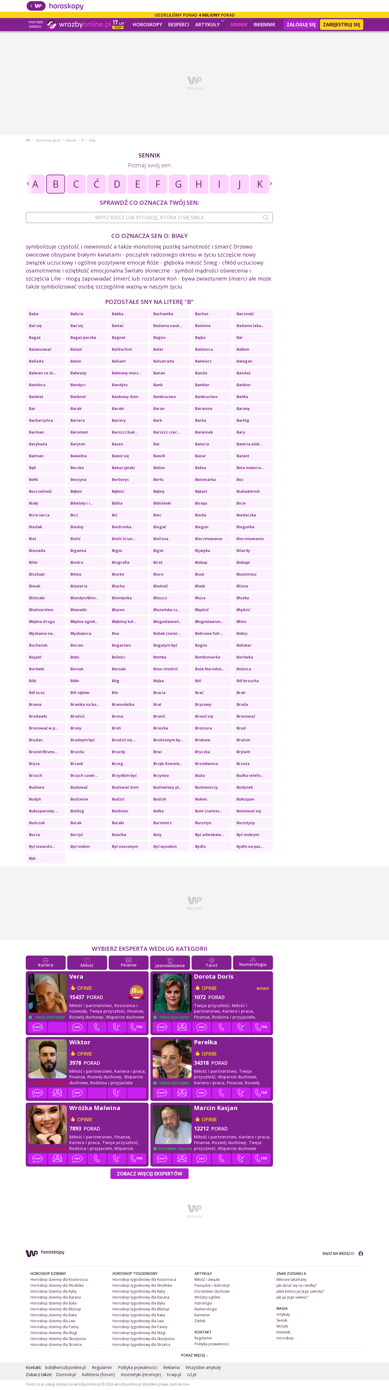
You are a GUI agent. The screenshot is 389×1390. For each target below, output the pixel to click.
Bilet (33, 563)
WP (28, 141)
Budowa (36, 788)
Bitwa (75, 575)
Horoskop (285, 1338)
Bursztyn (203, 823)
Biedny (76, 527)
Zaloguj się (301, 24)
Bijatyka (202, 551)
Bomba (159, 658)
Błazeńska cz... (166, 610)
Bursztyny (246, 823)
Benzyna (78, 480)
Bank (158, 385)
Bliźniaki (37, 598)
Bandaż (243, 373)
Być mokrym (248, 835)
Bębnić (118, 492)
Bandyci (78, 385)
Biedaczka (246, 515)
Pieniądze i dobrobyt (212, 1286)
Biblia (117, 504)
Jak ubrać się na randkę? (297, 1286)
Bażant (243, 456)
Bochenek (38, 646)
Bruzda (77, 752)
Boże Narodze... (209, 669)
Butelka (119, 835)
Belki (33, 480)
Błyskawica (80, 634)
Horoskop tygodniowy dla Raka (138, 1315)
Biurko (118, 575)
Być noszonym (125, 847)
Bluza (200, 598)
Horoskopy (147, 24)
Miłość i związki (207, 1280)
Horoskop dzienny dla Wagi (53, 1333)
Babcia (76, 314)
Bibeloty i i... (81, 504)
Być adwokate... (209, 835)
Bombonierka (207, 658)
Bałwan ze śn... (42, 373)
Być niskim (80, 847)
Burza (34, 835)
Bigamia (78, 551)
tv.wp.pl (174, 1375)
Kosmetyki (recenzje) (141, 1375)
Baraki (118, 409)
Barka (200, 421)
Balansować (40, 350)
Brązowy (203, 705)
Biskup (201, 563)
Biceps (201, 504)
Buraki (118, 823)
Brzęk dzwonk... (167, 764)
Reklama (171, 1368)
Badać (117, 326)
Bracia (159, 693)
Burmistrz (162, 823)
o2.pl (191, 1375)
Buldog (77, 811)
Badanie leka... (250, 326)
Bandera (37, 385)
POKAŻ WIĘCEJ (194, 1356)
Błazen (118, 610)
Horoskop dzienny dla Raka (53, 1315)
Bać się (35, 326)
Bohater (244, 646)
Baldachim (122, 350)
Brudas (35, 740)
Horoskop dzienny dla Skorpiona (58, 1339)
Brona (117, 717)
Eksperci (178, 24)
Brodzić (77, 717)
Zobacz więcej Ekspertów (149, 1174)
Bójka (158, 681)
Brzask (76, 764)
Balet (158, 350)
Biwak (34, 586)
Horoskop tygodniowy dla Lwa (138, 1321)
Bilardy (243, 551)
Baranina (203, 409)
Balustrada (163, 362)
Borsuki (119, 669)
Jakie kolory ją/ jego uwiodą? (300, 1292)
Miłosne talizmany (291, 1280)
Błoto (241, 622)
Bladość (160, 586)
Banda (201, 373)
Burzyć (76, 835)
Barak (75, 409)
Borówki (36, 669)
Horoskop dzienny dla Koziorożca (59, 1280)
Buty (157, 835)
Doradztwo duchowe (212, 1292)
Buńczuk (37, 823)
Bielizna (160, 539)
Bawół (159, 456)
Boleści (118, 658)
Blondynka (122, 598)
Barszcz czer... (166, 433)
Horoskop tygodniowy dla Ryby (138, 1292)
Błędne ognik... (84, 622)
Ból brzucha (248, 681)
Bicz (74, 515)
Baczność (245, 314)
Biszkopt (37, 575)
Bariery (119, 421)
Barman (36, 433)
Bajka (200, 338)
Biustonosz (247, 575)
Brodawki (38, 717)
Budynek (245, 788)
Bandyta (120, 385)
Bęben (76, 492)
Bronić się (204, 717)
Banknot (78, 397)
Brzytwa (161, 776)
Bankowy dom (125, 397)
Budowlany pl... (167, 788)
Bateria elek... (249, 444)
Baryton (77, 444)
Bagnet (119, 338)
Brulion (243, 740)
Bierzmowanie (208, 539)
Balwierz (203, 362)
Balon (75, 362)
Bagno (159, 338)
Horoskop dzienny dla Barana (55, 1298)
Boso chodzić (165, 669)
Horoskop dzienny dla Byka (53, 1304)
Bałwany (78, 373)
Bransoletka (123, 705)
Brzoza (243, 764)
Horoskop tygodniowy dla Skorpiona (143, 1339)
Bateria (202, 444)
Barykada (38, 444)
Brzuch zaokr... (84, 776)
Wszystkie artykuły (203, 1368)
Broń (116, 729)
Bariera (77, 421)
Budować (79, 788)
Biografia (120, 563)
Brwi (157, 752)
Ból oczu (37, 693)
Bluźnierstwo (41, 610)
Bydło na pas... (250, 847)
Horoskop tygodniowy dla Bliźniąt (140, 1309)
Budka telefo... (250, 776)
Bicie (241, 504)
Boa (115, 634)
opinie (84, 989)
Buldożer (120, 811)
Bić (114, 515)
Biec (157, 515)
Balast (76, 350)
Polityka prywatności (211, 1344)
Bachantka (163, 314)
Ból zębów (79, 693)
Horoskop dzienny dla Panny (54, 1327)
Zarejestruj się (341, 24)
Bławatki (78, 610)
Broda (242, 705)
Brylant (243, 752)
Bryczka (202, 752)
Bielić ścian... (123, 539)
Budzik (159, 800)
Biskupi (243, 563)
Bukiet (201, 800)
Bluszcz (160, 598)
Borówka (245, 658)
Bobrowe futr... (209, 634)
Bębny (159, 492)
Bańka (242, 397)
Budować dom (125, 788)
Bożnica (244, 669)
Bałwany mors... (126, 373)
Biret (158, 563)
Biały (33, 504)
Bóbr (74, 681)
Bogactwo (121, 646)
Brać (199, 693)
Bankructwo (164, 397)
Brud (241, 729)
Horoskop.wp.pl (48, 141)
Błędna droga (42, 622)
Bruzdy (118, 752)
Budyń (35, 800)
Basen (117, 444)
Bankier (202, 385)
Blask (200, 586)
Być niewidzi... (42, 847)
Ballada (36, 362)
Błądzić (202, 610)
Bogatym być (165, 646)
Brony (75, 729)
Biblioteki (162, 504)
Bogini (201, 646)
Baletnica (204, 350)
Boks (74, 658)
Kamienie (202, 1315)
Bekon (159, 468)
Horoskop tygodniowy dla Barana (140, 1298)
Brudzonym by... (168, 740)
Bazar (200, 456)
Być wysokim (165, 847)
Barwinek (204, 433)
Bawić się (120, 456)
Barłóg (243, 421)
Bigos (117, 551)
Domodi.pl (66, 1375)
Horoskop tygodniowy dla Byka (138, 1304)
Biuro (158, 575)
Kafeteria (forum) (98, 1375)
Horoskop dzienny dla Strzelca (56, 1345)
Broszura (203, 729)
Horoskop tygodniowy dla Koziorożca (144, 1280)
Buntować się (249, 811)
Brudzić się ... (124, 740)
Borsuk (76, 669)
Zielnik (199, 1321)
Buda (200, 776)
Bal (239, 338)
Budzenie (79, 800)
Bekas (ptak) (123, 468)
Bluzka (243, 598)
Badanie (203, 326)
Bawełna (78, 456)
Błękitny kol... (124, 622)
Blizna (242, 586)
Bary (241, 433)
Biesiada (37, 551)
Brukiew (202, 740)
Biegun (201, 527)
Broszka (160, 729)
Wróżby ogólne (207, 1298)
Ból (198, 681)
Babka (117, 314)
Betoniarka (205, 480)
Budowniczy (206, 788)
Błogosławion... (209, 622)
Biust (199, 575)
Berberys (120, 480)
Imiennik (264, 24)
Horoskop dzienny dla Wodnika (56, 1286)
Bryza (34, 764)
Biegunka (245, 527)
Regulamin (203, 1338)
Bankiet (36, 397)
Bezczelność (40, 492)
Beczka (77, 468)
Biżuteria (78, 586)
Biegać (159, 527)
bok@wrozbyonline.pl (65, 1368)
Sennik (238, 24)
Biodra (76, 563)
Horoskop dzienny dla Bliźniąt (55, 1309)
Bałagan (244, 362)
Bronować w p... (43, 729)
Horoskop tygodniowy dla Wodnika (142, 1286)
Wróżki (282, 1327)
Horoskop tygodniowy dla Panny (139, 1327)
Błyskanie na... (42, 634)
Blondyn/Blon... (84, 598)
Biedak (35, 527)
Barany (243, 409)
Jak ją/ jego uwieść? (292, 1298)
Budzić (118, 800)
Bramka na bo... (84, 705)
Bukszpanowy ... (43, 811)
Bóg (115, 681)
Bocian (76, 646)
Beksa (200, 468)
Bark (157, 421)
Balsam (119, 362)
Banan (159, 373)
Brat (157, 705)
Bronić (159, 717)
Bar (32, 409)
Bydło (200, 847)
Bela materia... (250, 468)
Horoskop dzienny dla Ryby (53, 1292)
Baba (33, 314)
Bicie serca (39, 515)
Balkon (243, 350)
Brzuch (35, 776)
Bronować (246, 717)
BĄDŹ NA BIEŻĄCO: (343, 1254)
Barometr (79, 433)
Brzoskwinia (206, 764)
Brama (35, 705)
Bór (115, 693)
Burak (75, 823)
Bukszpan (245, 800)
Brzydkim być (124, 776)
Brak (241, 693)
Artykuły (209, 24)
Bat (156, 444)
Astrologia (203, 1304)
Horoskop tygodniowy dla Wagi (138, 1333)
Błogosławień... (167, 622)
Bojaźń (35, 658)
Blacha (118, 586)
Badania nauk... (167, 326)
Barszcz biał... (124, 433)
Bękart (201, 492)
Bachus (201, 314)
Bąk (32, 468)
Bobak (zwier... (167, 634)
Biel (32, 539)
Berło (158, 480)
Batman (36, 456)
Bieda (200, 515)
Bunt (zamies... (208, 811)
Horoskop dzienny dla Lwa (52, 1321)
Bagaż (35, 338)
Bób (32, 681)
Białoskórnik (248, 492)
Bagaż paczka (83, 338)
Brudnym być (82, 740)
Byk (32, 859)
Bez (240, 480)
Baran (159, 409)
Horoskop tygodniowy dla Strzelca (141, 1345)
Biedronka (121, 527)
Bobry (242, 634)
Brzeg (117, 764)
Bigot (158, 551)
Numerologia (205, 1309)
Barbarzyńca (41, 421)
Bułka (158, 811)
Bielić (75, 539)
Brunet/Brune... (43, 752)
